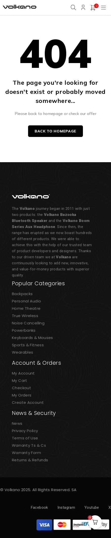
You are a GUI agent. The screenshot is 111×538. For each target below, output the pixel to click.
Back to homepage (55, 131)
